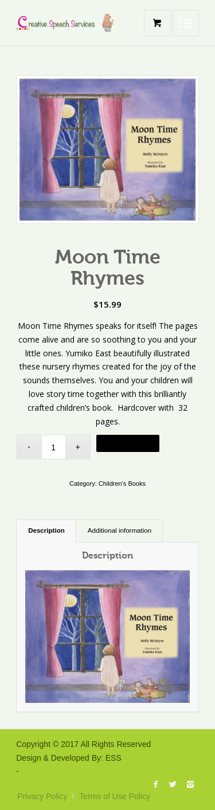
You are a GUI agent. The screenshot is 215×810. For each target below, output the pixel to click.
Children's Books (122, 483)
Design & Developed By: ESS (69, 757)
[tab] (46, 531)
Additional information (119, 530)
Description (46, 530)
